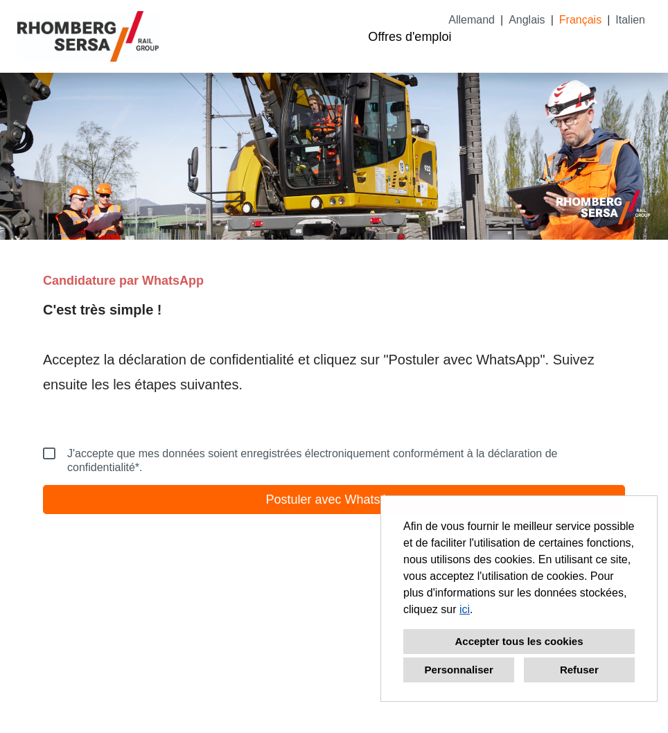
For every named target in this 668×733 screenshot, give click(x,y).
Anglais (527, 20)
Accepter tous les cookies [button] (519, 641)
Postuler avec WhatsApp (333, 499)
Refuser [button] (579, 669)
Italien (630, 20)
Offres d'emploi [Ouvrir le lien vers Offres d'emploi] (409, 37)
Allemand (471, 20)
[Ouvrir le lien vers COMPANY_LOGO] (88, 36)
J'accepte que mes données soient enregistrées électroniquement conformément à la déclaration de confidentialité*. (300, 460)
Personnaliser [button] (459, 669)
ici (464, 609)
